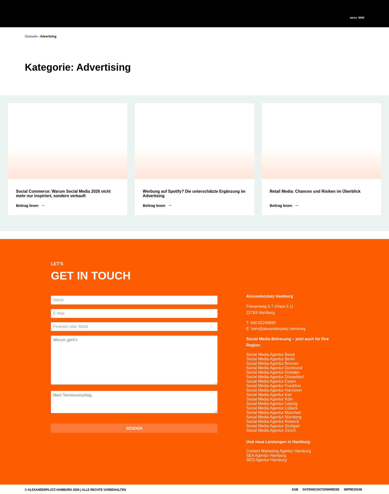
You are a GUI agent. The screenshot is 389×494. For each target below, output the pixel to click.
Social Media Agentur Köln (269, 399)
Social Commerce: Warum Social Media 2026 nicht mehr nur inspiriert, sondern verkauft (63, 193)
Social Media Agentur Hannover (274, 390)
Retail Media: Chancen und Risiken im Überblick (315, 191)
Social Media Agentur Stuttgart (273, 426)
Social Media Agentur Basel (270, 354)
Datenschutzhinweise (321, 489)
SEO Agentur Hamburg (266, 460)
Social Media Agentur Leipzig (271, 403)
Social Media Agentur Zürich (271, 430)
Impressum (353, 489)
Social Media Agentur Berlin (270, 359)
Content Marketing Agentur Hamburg (278, 451)
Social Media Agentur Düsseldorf (275, 377)
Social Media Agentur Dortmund (274, 368)
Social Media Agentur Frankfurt (273, 386)
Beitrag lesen (27, 206)
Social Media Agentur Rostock (272, 421)
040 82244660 (263, 323)
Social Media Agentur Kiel (268, 395)
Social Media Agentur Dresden (273, 372)
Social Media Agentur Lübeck (271, 408)
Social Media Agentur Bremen (272, 363)
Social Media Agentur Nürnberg (273, 417)
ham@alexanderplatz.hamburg (278, 329)
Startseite (31, 36)
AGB (295, 489)
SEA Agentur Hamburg (266, 455)
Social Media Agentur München (273, 412)
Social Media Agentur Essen (271, 381)
